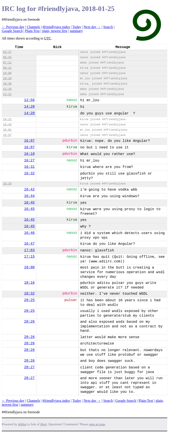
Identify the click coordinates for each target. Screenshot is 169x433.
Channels (33, 27)
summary (76, 31)
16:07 (29, 141)
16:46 (29, 233)
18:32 (29, 294)
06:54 (7, 57)
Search (108, 27)
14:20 (29, 107)
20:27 (29, 367)
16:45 (29, 203)
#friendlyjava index (56, 27)
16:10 (29, 154)
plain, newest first (54, 31)
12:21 (7, 94)
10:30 (7, 83)
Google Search (12, 31)
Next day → (92, 27)
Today (76, 27)
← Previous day (13, 27)
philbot (22, 424)
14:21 (7, 119)
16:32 (29, 173)
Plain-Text (32, 31)
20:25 (29, 300)
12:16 (7, 89)
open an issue (97, 424)
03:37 (7, 52)
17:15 (29, 257)
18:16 (29, 283)
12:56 (29, 100)
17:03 (29, 250)
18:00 (29, 267)
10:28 (7, 78)
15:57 (7, 135)
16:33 (7, 183)
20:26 (29, 322)
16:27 (29, 160)
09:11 (7, 68)
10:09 (7, 73)
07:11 (7, 62)
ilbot (43, 424)
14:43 (7, 124)
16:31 (29, 167)
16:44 (29, 196)
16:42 (29, 189)
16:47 (29, 244)
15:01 (7, 130)
